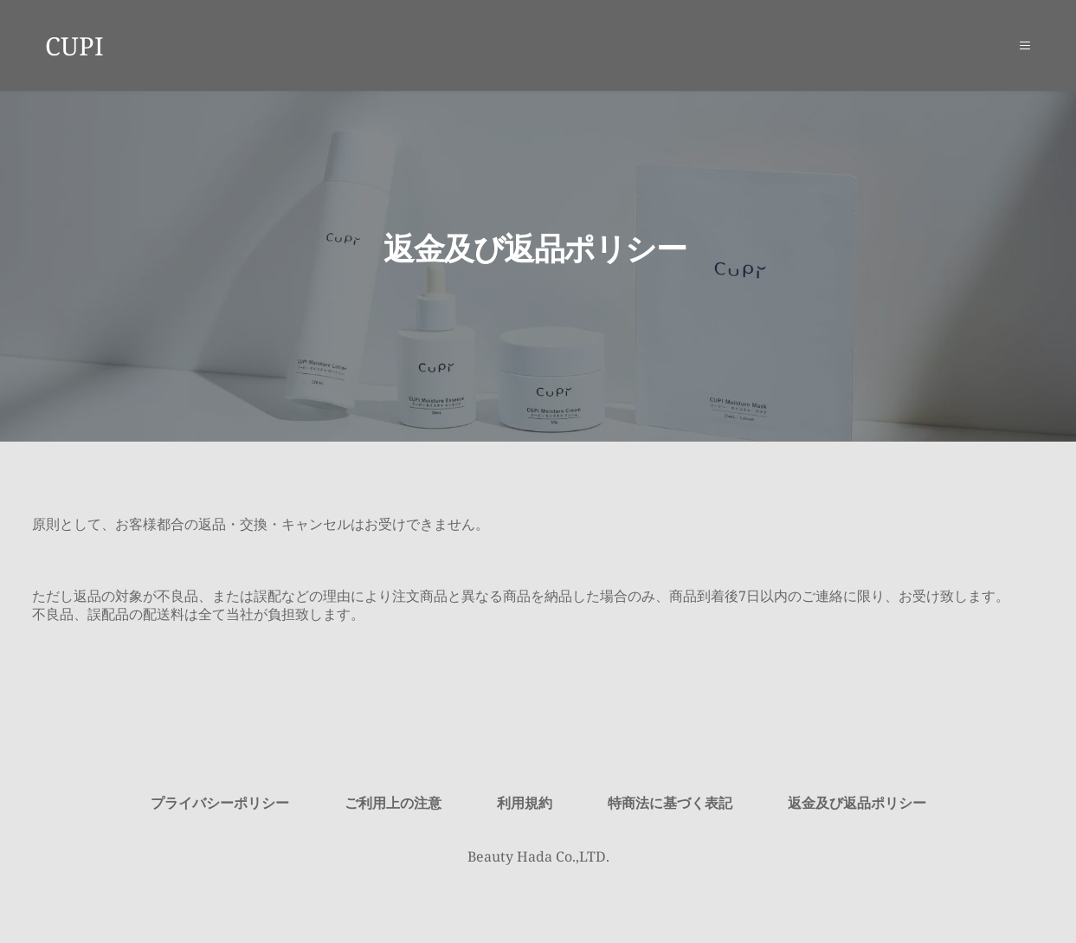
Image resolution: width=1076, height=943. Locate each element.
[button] (1020, 45)
